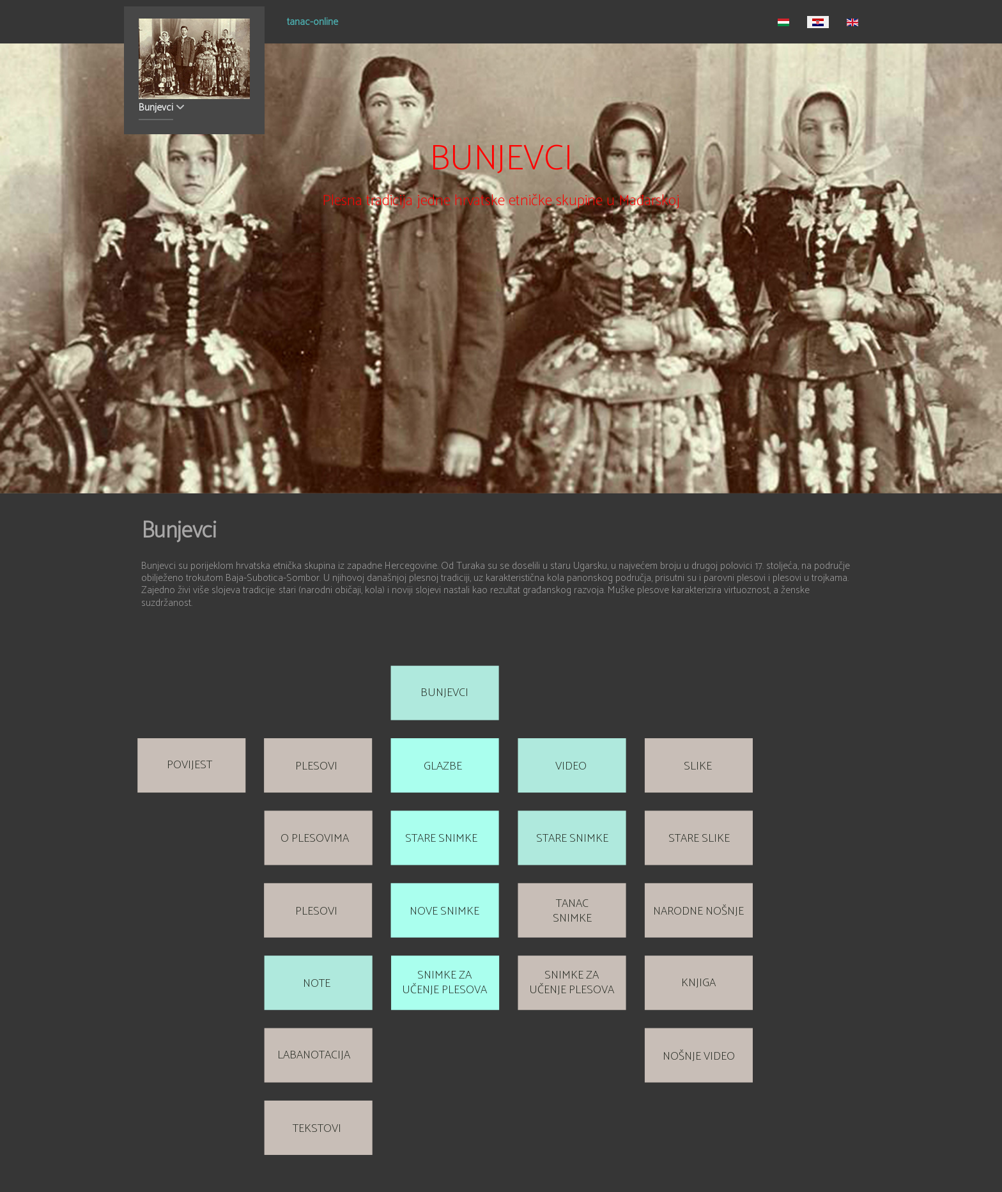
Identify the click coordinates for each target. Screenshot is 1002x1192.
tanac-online (312, 23)
